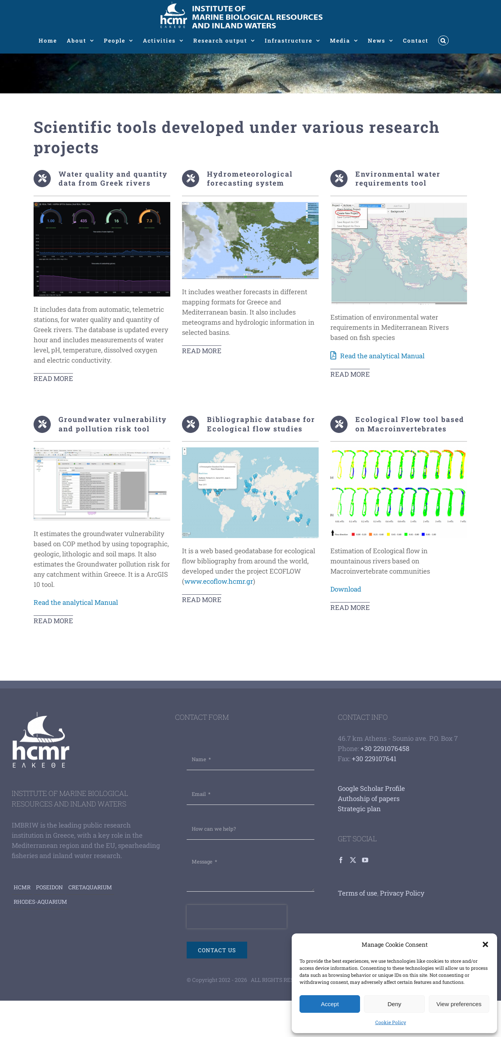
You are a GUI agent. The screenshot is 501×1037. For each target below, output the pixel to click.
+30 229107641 (374, 758)
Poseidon (49, 887)
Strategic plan (359, 808)
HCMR (22, 887)
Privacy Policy (402, 893)
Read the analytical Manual (382, 355)
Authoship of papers (368, 798)
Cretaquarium (90, 887)
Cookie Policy (390, 1022)
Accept (330, 1004)
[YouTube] (365, 860)
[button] (485, 944)
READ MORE (201, 350)
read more (53, 620)
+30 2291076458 (384, 748)
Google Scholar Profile (371, 788)
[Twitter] (353, 860)
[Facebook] (341, 860)
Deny (394, 1004)
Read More (53, 378)
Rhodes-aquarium (40, 901)
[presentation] (237, 916)
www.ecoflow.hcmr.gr (218, 581)
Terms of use (357, 893)
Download (345, 589)
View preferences (459, 1004)
